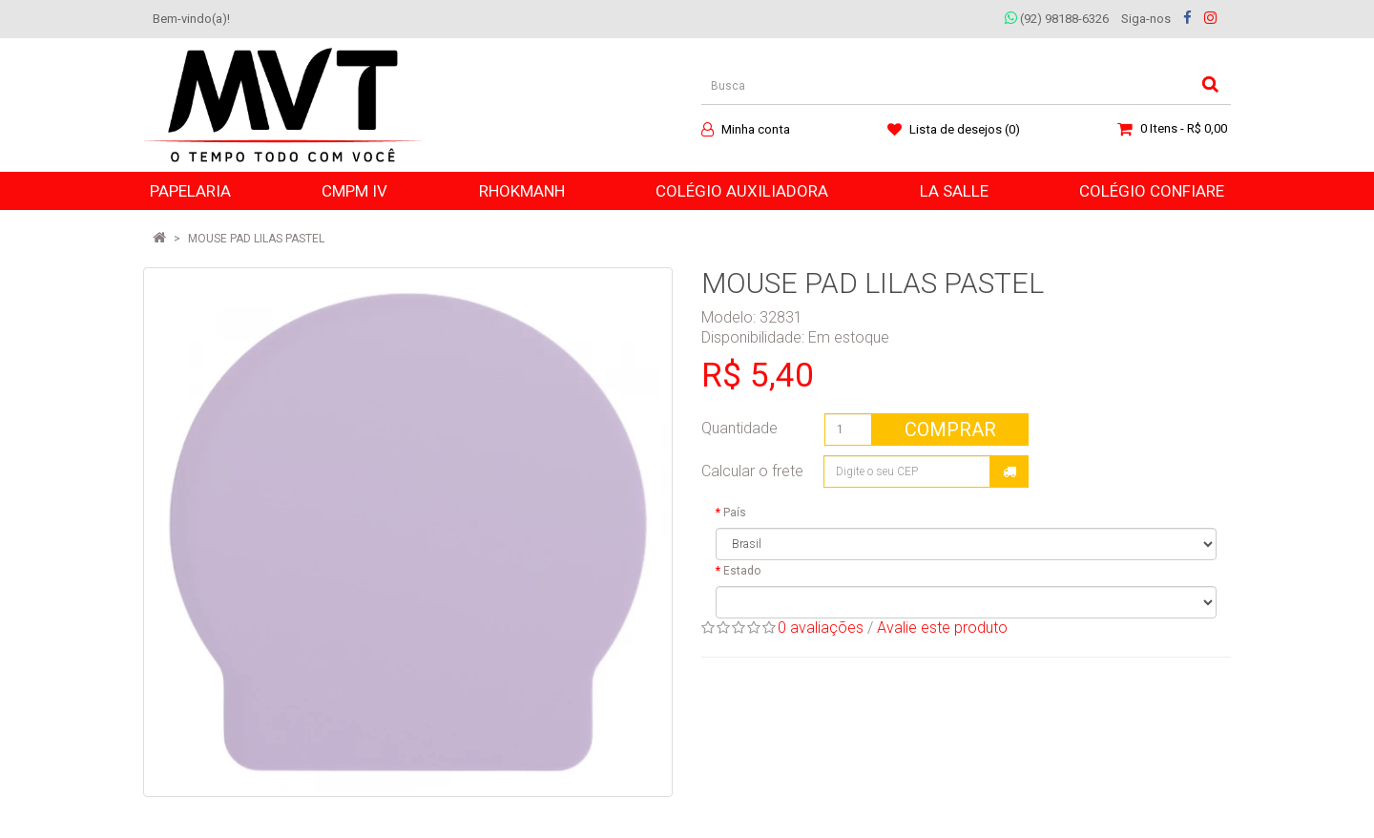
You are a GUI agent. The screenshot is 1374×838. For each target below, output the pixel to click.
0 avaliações (821, 627)
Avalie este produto (942, 627)
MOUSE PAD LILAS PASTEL (256, 238)
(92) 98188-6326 (1057, 18)
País (734, 512)
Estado (741, 570)
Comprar (950, 429)
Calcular (1009, 471)
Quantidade (739, 428)
